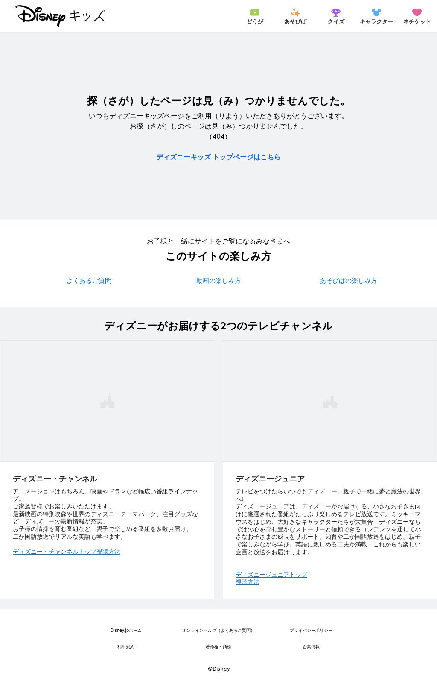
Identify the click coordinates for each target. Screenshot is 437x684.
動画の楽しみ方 (218, 280)
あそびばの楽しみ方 (348, 280)
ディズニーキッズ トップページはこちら (218, 157)
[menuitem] (254, 16)
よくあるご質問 (89, 280)
